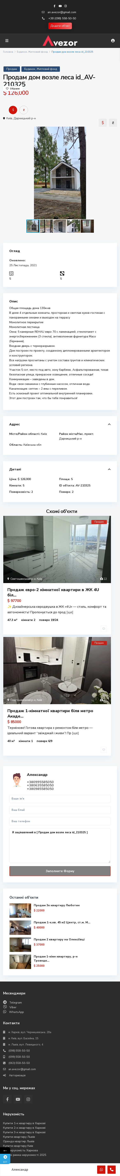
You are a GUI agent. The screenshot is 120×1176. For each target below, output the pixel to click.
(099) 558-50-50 (19, 1057)
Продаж (11, 69)
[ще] (69, 612)
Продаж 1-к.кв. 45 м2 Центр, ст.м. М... (62, 922)
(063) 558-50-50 (19, 1063)
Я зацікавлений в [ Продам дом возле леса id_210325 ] (60, 846)
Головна (8, 51)
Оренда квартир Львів (18, 1141)
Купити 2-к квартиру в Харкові (24, 1128)
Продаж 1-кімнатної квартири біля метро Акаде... (50, 713)
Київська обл (32, 445)
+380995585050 (40, 782)
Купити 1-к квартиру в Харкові (24, 1123)
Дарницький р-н (25, 118)
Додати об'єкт (60, 26)
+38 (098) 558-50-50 (62, 18)
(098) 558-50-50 (19, 1051)
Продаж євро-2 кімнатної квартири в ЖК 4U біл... (53, 592)
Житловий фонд (38, 51)
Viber (12, 1007)
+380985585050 (40, 789)
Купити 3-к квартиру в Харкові (24, 1132)
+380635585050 (40, 785)
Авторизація (17, 1075)
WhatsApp (16, 1012)
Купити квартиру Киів (18, 1146)
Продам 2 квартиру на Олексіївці (59, 939)
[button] (113, 130)
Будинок (22, 51)
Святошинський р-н (23, 579)
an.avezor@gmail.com (62, 12)
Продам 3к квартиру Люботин (57, 905)
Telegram (15, 1003)
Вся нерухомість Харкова (20, 1150)
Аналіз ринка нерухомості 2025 (24, 1155)
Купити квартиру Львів (19, 1137)
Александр (37, 774)
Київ (9, 118)
